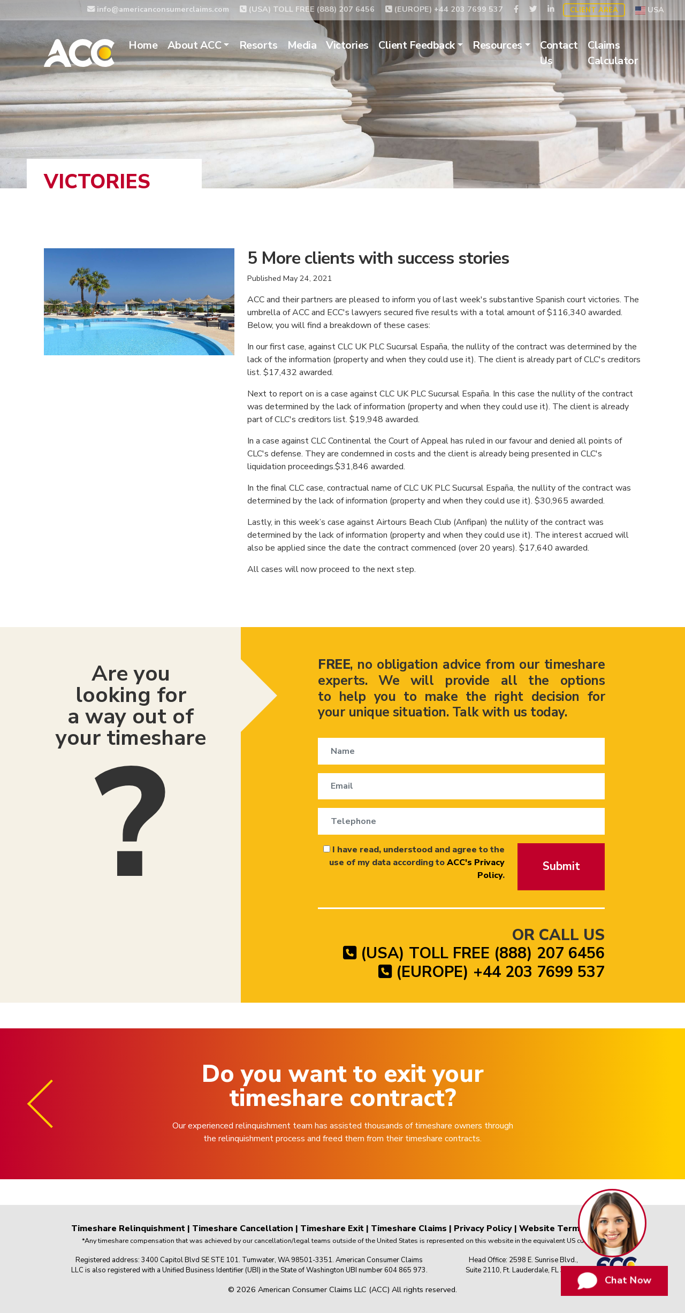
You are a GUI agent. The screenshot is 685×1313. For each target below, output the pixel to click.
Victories (347, 45)
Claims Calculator (613, 53)
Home (142, 45)
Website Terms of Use (566, 1228)
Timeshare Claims (409, 1228)
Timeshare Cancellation (242, 1228)
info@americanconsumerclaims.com (158, 9)
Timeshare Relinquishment (128, 1228)
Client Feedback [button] (416, 45)
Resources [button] (497, 45)
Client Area (594, 10)
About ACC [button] (195, 45)
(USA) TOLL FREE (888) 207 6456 (307, 9)
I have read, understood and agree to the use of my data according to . (414, 862)
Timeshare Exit (332, 1228)
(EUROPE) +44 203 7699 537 (444, 9)
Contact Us (559, 53)
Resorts (258, 45)
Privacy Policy (483, 1228)
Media (302, 45)
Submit (561, 866)
